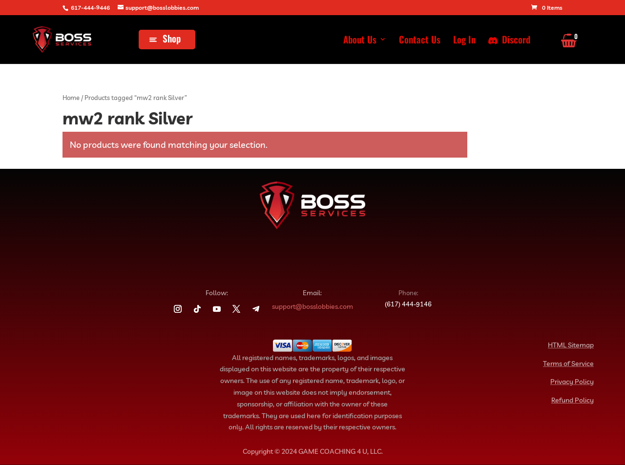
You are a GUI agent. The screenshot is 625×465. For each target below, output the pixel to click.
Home (71, 97)
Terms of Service (568, 363)
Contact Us (419, 41)
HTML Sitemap (571, 345)
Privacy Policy (572, 381)
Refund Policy (572, 400)
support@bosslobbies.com (312, 306)
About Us (359, 41)
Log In (464, 41)
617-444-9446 (90, 7)
